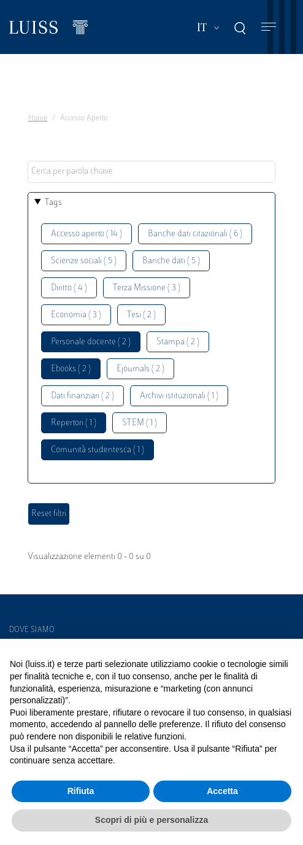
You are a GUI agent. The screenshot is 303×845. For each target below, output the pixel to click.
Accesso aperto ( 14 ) (86, 234)
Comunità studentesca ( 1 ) (97, 450)
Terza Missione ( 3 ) (146, 288)
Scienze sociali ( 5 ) (84, 261)
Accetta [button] (222, 791)
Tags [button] (53, 202)
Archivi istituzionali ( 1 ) (179, 396)
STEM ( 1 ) (139, 423)
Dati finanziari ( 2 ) (82, 396)
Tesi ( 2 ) (141, 315)
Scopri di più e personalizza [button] (151, 820)
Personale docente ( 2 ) (91, 342)
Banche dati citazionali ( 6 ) (195, 234)
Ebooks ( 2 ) (71, 369)
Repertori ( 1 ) (73, 423)
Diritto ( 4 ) (69, 288)
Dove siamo (32, 630)
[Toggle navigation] (268, 27)
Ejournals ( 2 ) (140, 369)
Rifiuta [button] (80, 791)
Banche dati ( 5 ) (171, 261)
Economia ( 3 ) (76, 315)
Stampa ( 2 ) (177, 342)
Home (37, 118)
